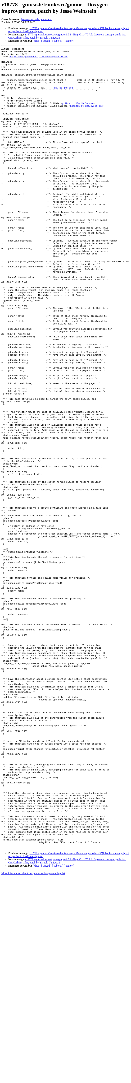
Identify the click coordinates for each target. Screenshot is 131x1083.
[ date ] (36, 40)
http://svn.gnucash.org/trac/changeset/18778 (38, 58)
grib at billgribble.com (77, 114)
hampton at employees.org (86, 117)
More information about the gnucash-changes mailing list (33, 1032)
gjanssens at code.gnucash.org (36, 19)
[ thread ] (46, 40)
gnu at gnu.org (63, 95)
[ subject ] (57, 40)
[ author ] (69, 40)
